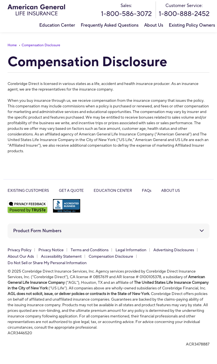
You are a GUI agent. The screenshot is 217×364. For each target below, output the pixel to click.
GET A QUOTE (71, 190)
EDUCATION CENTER (113, 190)
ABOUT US (170, 190)
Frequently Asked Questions (109, 25)
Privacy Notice (51, 250)
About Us (153, 25)
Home (12, 45)
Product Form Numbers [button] (37, 231)
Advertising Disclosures (173, 250)
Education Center (57, 25)
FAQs (146, 190)
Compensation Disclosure (41, 45)
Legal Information (131, 250)
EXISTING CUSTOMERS (28, 190)
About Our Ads (21, 256)
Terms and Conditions (89, 250)
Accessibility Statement (61, 256)
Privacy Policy (19, 250)
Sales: (126, 10)
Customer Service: (184, 10)
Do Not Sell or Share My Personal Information (47, 263)
